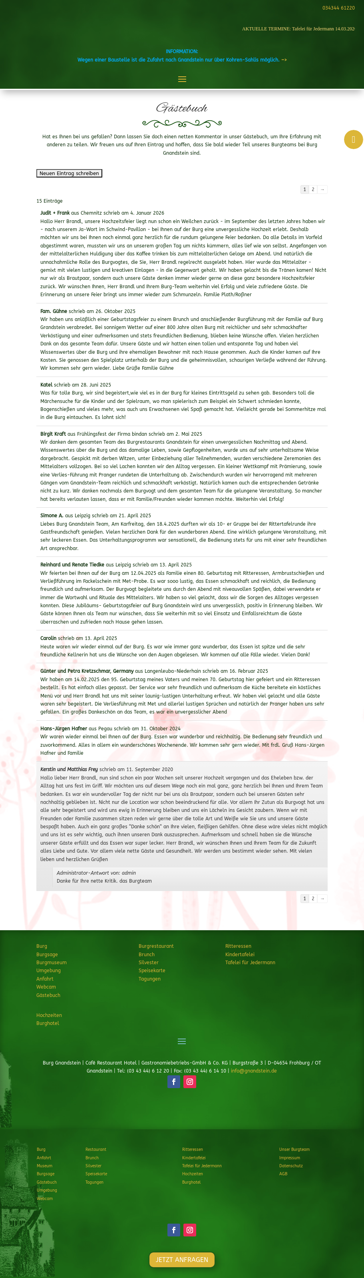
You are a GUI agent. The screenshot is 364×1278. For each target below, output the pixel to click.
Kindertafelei (240, 954)
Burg (41, 946)
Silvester (149, 962)
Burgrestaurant (156, 946)
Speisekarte (152, 970)
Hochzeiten (49, 1015)
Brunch (147, 954)
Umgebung (48, 970)
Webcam (46, 987)
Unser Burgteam (294, 1149)
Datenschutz (291, 1166)
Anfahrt (45, 979)
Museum (44, 1166)
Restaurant (96, 1149)
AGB (283, 1174)
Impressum (289, 1158)
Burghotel (47, 1023)
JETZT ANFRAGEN (182, 1111)
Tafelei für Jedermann (250, 962)
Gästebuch (48, 995)
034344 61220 (337, 8)
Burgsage (47, 954)
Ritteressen (238, 946)
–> (284, 60)
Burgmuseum (51, 962)
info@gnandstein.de (254, 1071)
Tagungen (150, 979)
